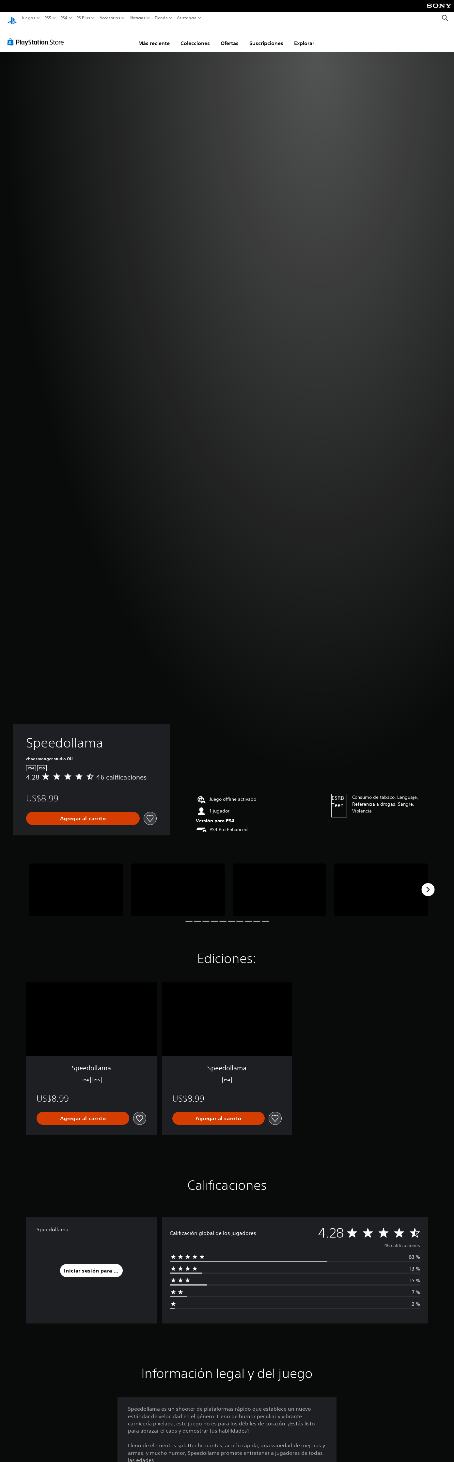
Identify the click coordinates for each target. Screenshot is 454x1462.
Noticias (137, 18)
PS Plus (83, 18)
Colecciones (195, 37)
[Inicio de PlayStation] (12, 18)
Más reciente (154, 37)
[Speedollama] (76, 883)
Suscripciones (266, 37)
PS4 (63, 18)
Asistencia (186, 18)
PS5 (47, 18)
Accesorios (109, 18)
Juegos (28, 18)
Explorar (304, 37)
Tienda (160, 18)
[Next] (427, 883)
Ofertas (230, 37)
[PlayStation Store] (37, 35)
